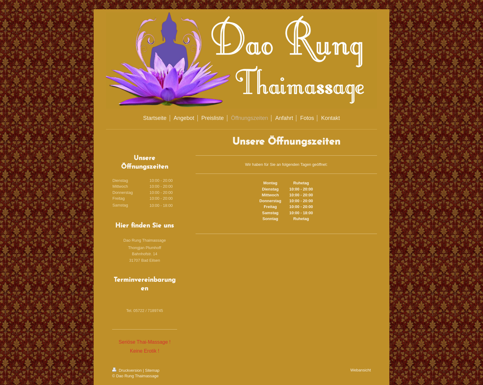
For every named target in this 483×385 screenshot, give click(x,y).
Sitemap (152, 370)
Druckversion (127, 370)
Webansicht (360, 370)
